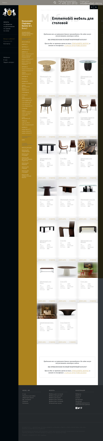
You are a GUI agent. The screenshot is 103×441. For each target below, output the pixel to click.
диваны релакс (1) (26, 61)
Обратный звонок (28, 397)
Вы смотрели (27, 399)
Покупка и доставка (29, 396)
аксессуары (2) (26, 42)
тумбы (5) (24, 121)
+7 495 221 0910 (68, 3)
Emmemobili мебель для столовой (88, 9)
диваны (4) (25, 52)
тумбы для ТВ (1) (26, 123)
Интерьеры (79, 399)
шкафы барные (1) (26, 129)
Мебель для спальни (56, 399)
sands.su (43, 435)
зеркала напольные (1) (27, 68)
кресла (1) (24, 79)
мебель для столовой (25, 171)
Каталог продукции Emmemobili (69, 9)
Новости (78, 396)
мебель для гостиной (25, 154)
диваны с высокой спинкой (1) (26, 63)
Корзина (7, 41)
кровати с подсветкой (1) (25, 89)
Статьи (78, 397)
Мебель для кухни (55, 397)
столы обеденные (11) (27, 106)
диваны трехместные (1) (27, 53)
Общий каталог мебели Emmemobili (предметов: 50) (27, 34)
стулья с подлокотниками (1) (26, 111)
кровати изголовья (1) (27, 83)
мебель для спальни (25, 167)
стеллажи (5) (25, 92)
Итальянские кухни (55, 403)
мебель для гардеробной (25, 150)
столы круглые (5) (26, 104)
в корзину (52, 96)
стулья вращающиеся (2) (26, 117)
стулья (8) (24, 108)
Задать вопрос (8, 62)
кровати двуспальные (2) (26, 86)
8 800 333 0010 (81, 45)
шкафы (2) (24, 127)
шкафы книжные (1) (26, 131)
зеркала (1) (25, 66)
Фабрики (6, 57)
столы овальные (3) (26, 102)
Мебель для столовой (56, 401)
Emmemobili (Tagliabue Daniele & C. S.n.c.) (27, 24)
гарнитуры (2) (25, 49)
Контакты (6, 44)
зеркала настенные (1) (27, 70)
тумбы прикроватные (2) (27, 124)
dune (23, 140)
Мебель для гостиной (56, 394)
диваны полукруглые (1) (27, 59)
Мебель (6, 22)
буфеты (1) (24, 44)
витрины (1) (25, 47)
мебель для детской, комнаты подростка (27, 159)
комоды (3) (25, 76)
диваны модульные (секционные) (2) (26, 56)
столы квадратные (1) (27, 100)
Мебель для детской (55, 396)
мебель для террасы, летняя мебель (26, 176)
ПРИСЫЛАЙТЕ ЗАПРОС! (80, 43)
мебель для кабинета (25, 163)
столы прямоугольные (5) (26, 97)
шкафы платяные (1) (27, 133)
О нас (5, 60)
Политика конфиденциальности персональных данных (83, 402)
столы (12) (24, 95)
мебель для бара (26, 147)
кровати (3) (25, 81)
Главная (43, 9)
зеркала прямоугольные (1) (26, 73)
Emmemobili (56, 9)
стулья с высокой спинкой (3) (26, 114)
